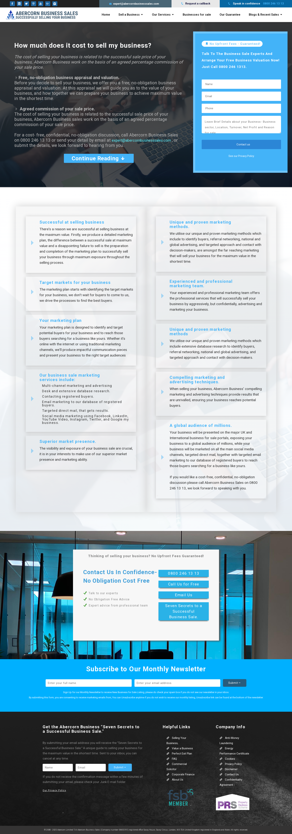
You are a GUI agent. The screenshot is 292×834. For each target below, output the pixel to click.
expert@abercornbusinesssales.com (147, 140)
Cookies (227, 758)
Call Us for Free (183, 584)
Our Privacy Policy (54, 790)
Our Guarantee (230, 14)
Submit (234, 683)
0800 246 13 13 (183, 573)
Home (106, 14)
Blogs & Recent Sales (266, 14)
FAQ (171, 758)
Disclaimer (229, 769)
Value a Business (179, 748)
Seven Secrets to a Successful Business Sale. (183, 611)
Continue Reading (99, 158)
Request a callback (195, 3)
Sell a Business (130, 14)
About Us (174, 779)
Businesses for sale (197, 14)
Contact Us (229, 774)
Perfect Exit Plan (179, 753)
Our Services (163, 14)
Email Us (183, 595)
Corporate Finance (180, 774)
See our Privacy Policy (241, 156)
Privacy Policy (231, 764)
